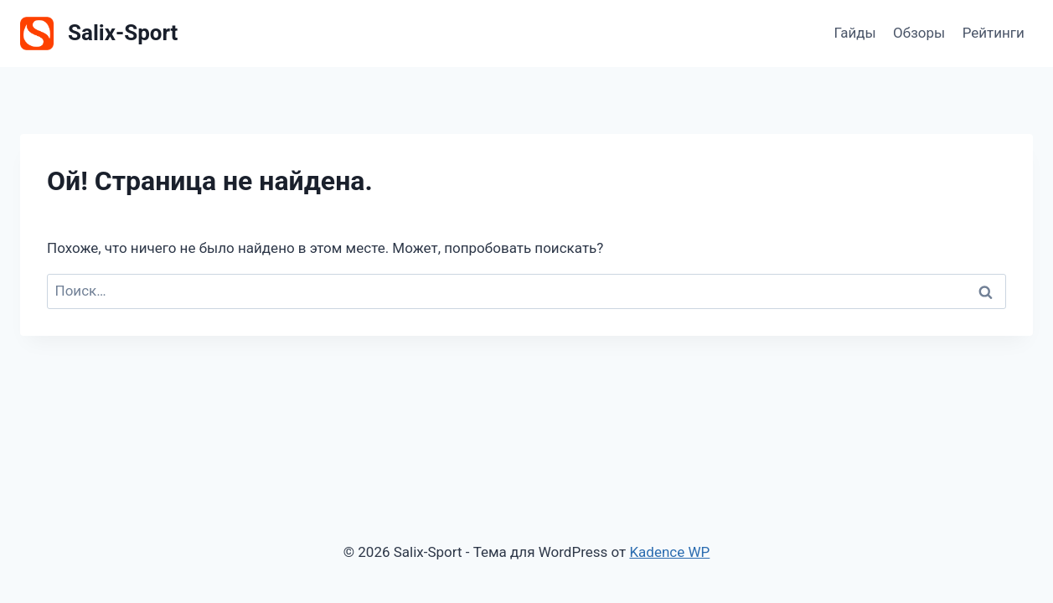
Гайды (854, 32)
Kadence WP (669, 552)
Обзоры (919, 32)
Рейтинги (994, 32)
